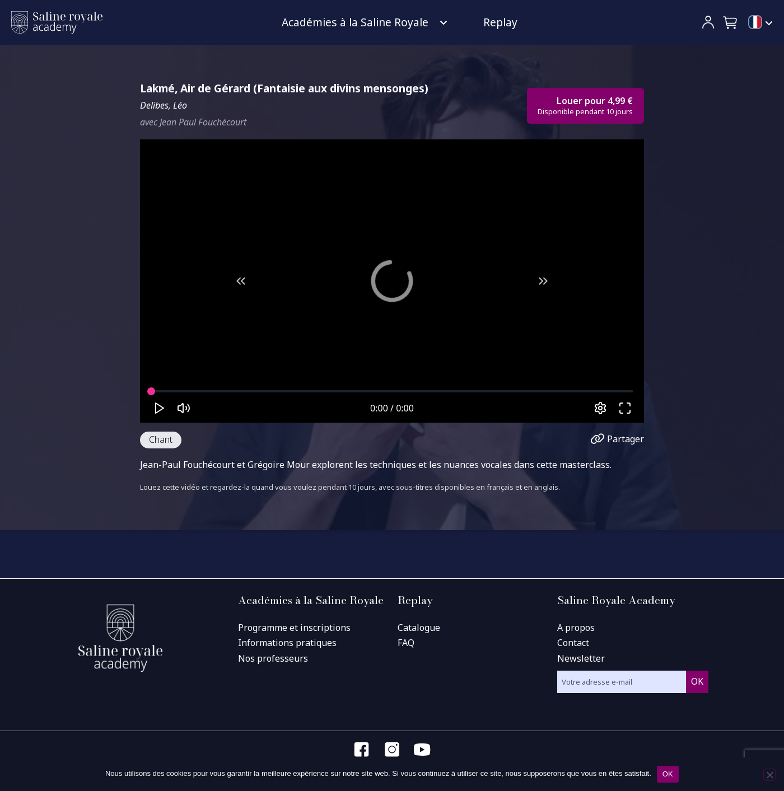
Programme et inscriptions (294, 627)
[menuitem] (760, 23)
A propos (576, 627)
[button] (731, 22)
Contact (573, 642)
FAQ (406, 642)
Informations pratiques (287, 642)
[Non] (769, 775)
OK (667, 774)
